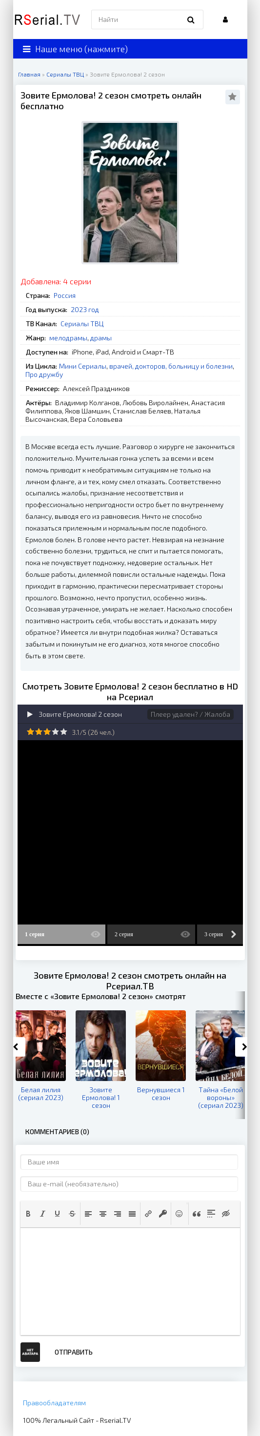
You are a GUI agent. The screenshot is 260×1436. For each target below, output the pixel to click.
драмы (101, 338)
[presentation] (28, 1213)
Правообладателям (54, 1402)
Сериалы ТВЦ (81, 323)
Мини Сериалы (82, 366)
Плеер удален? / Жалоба (190, 714)
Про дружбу (44, 374)
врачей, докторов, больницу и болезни (171, 366)
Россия (65, 295)
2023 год (85, 309)
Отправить (74, 1352)
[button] (28, 1213)
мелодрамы (68, 338)
